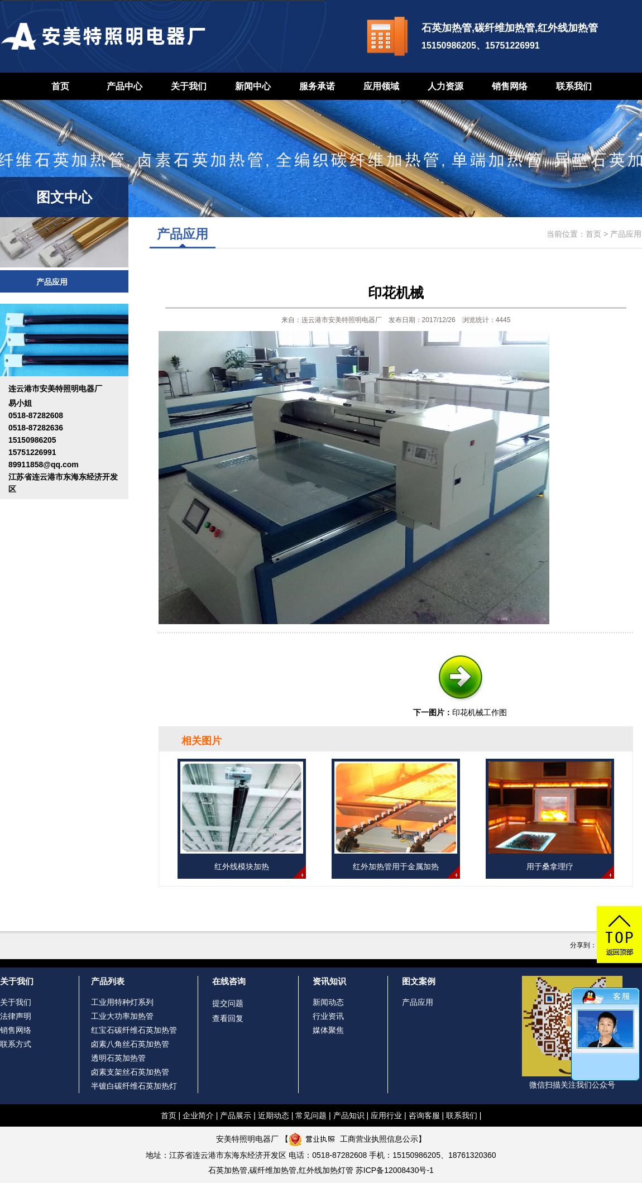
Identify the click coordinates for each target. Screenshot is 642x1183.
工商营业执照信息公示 (353, 1138)
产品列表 (107, 981)
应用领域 (381, 86)
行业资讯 (328, 1016)
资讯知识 (329, 981)
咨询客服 (424, 1115)
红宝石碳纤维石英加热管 (134, 1030)
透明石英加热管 (118, 1057)
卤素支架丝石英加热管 (130, 1071)
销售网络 (510, 86)
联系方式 (15, 1044)
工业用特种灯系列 (122, 1002)
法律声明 (15, 1016)
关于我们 (189, 86)
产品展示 (235, 1115)
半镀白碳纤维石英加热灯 (134, 1085)
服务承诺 (317, 86)
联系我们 (574, 86)
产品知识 (349, 1115)
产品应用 (52, 281)
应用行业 (386, 1115)
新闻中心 (253, 86)
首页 (60, 86)
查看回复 (227, 1018)
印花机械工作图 (479, 712)
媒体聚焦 (328, 1030)
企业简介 (198, 1115)
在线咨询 (229, 981)
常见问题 (311, 1115)
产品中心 (124, 86)
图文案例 (418, 981)
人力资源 (445, 86)
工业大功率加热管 (122, 1016)
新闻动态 (328, 1002)
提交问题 (227, 1003)
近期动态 (273, 1115)
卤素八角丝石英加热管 (130, 1044)
